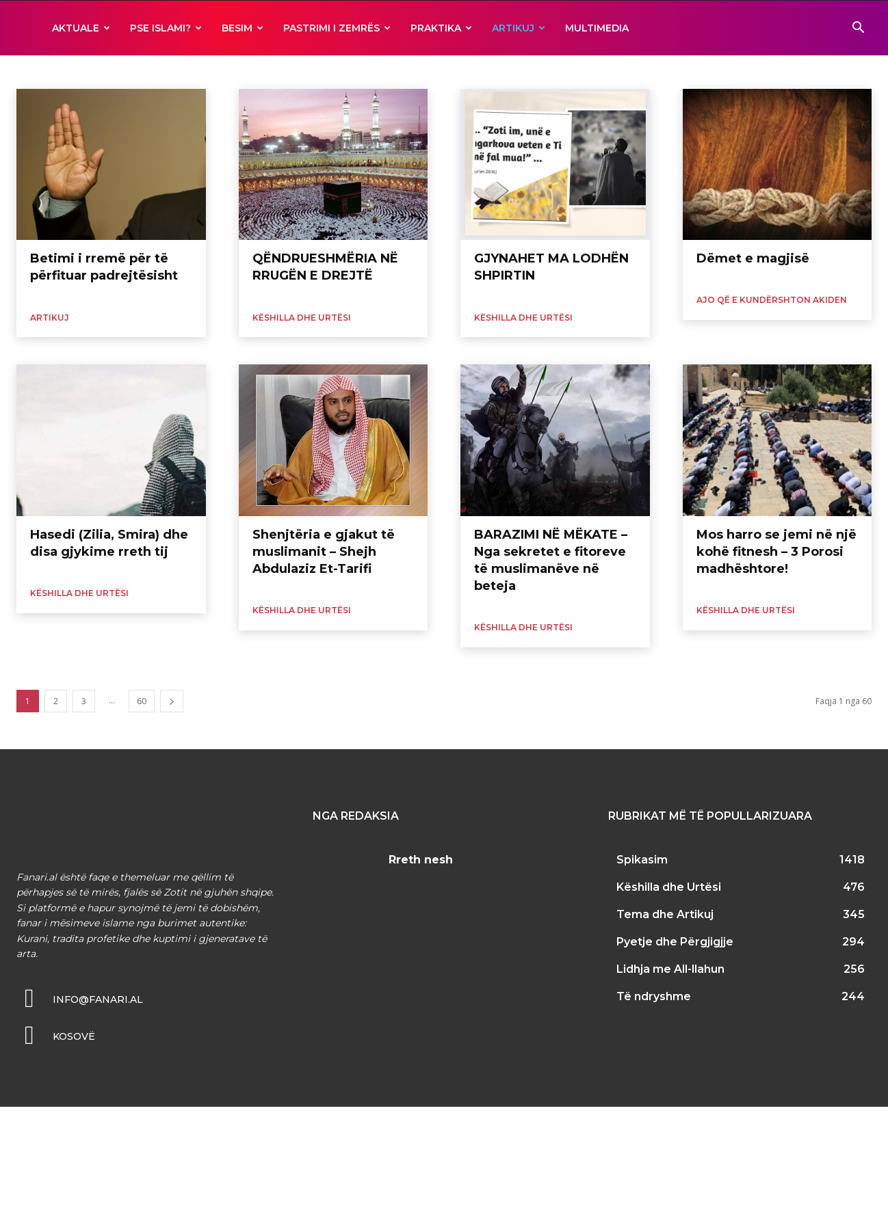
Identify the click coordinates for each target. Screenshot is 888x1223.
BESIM (242, 28)
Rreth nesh (421, 859)
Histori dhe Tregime (314, 72)
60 (141, 701)
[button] (857, 29)
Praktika (441, 28)
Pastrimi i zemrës (337, 28)
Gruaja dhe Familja (150, 72)
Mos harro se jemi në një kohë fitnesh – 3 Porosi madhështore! (776, 551)
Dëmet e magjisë (752, 258)
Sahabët (603, 72)
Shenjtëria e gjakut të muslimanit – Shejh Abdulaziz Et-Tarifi (323, 551)
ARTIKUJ (518, 28)
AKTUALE (81, 28)
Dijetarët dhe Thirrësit (60, 72)
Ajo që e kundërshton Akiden (771, 300)
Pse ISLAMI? (166, 28)
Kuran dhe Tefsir (396, 72)
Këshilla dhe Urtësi (301, 317)
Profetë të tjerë (545, 72)
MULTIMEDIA (597, 28)
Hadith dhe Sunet (231, 72)
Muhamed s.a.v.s (472, 72)
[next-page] (171, 701)
